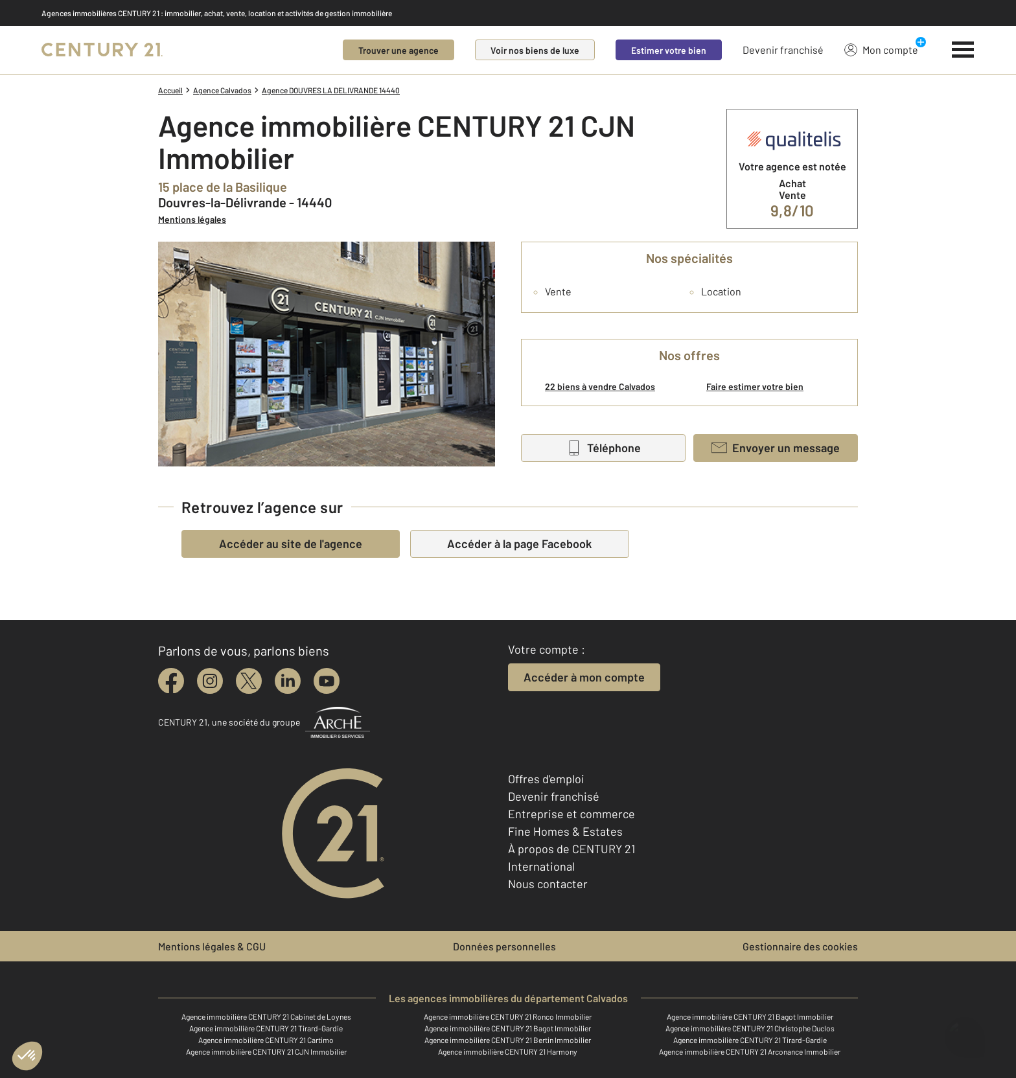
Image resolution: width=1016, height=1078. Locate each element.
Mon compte (881, 49)
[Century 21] (102, 49)
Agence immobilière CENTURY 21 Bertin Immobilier (507, 1039)
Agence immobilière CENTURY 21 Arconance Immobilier (749, 1051)
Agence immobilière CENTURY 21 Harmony (507, 1051)
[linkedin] (288, 681)
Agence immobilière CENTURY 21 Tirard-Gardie (266, 1028)
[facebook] (171, 681)
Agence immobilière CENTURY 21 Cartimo (266, 1039)
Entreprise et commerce (571, 814)
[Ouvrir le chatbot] (964, 1031)
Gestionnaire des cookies (800, 946)
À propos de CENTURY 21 (571, 849)
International (541, 866)
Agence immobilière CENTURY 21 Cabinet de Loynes (266, 1016)
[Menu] (963, 50)
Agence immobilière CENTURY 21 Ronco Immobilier (508, 1016)
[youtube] (327, 681)
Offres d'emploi (546, 779)
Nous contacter (548, 884)
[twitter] (249, 681)
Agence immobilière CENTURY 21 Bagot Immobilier (750, 1016)
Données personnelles (504, 946)
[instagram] (210, 681)
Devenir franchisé (783, 49)
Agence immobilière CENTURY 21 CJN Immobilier (266, 1051)
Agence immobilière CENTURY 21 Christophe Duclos (750, 1028)
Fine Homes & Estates (565, 831)
